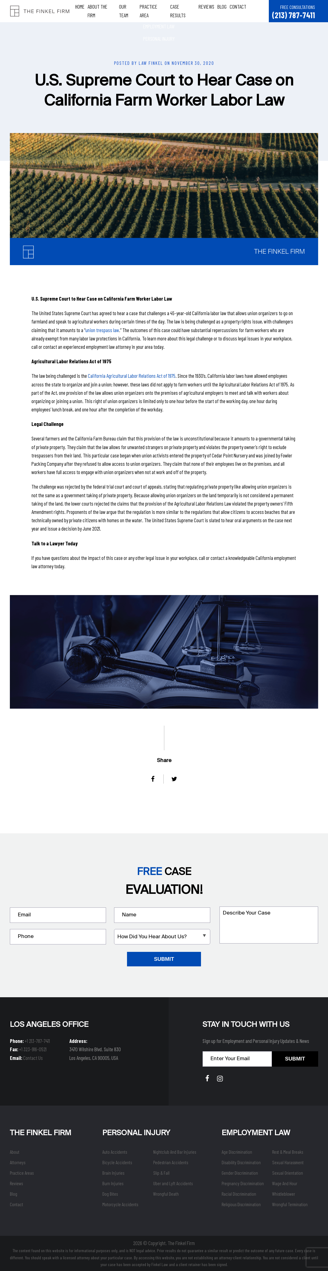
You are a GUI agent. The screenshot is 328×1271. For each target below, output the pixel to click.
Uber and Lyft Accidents (173, 1183)
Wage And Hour (284, 1183)
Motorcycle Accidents (120, 1204)
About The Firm (104, 11)
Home (82, 11)
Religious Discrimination (241, 1204)
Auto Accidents (114, 1152)
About (14, 1152)
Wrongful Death (166, 1194)
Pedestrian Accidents (170, 1162)
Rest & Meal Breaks (287, 1152)
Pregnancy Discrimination (243, 1183)
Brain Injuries (113, 1173)
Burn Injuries (112, 1183)
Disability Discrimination (241, 1162)
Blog (224, 11)
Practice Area (156, 11)
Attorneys (17, 1162)
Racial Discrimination (239, 1194)
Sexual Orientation (287, 1173)
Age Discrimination (237, 1152)
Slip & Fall (161, 1173)
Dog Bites (110, 1194)
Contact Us (33, 1058)
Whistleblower (283, 1194)
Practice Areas (22, 1173)
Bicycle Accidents (117, 1162)
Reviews (208, 11)
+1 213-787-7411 (37, 1041)
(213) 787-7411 (293, 15)
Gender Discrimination (240, 1173)
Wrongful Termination (290, 1204)
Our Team (130, 11)
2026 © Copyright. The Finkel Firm (164, 1243)
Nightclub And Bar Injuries (174, 1152)
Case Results (185, 11)
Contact (240, 11)
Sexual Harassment (288, 1162)
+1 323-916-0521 (33, 1049)
